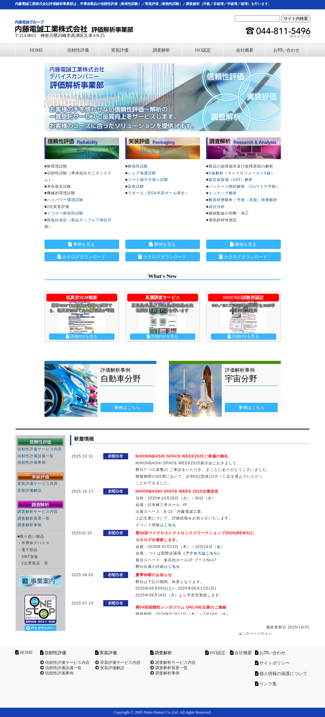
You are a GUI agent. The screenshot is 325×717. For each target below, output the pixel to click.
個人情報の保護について (283, 673)
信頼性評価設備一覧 (35, 456)
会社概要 (244, 50)
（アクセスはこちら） (201, 553)
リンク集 (268, 683)
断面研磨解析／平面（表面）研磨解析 (243, 200)
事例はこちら (127, 407)
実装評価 (119, 50)
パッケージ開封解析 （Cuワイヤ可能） (244, 186)
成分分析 (217, 207)
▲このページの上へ (255, 633)
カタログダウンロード (82, 256)
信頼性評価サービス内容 (39, 449)
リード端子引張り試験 (148, 179)
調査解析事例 (29, 525)
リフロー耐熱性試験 (65, 213)
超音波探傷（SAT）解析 (231, 179)
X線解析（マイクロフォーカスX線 (240, 173)
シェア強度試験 (142, 173)
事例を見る (81, 244)
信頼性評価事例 (31, 462)
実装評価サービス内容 (37, 483)
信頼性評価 (78, 50)
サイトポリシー (274, 662)
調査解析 (161, 50)
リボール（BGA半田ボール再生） (158, 193)
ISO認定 (203, 50)
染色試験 (136, 186)
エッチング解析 (223, 193)
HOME (36, 50)
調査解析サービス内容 (37, 511)
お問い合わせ (286, 50)
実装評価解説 (29, 490)
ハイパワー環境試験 (65, 200)
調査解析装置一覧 (33, 518)
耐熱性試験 (138, 166)
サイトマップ (300, 36)
